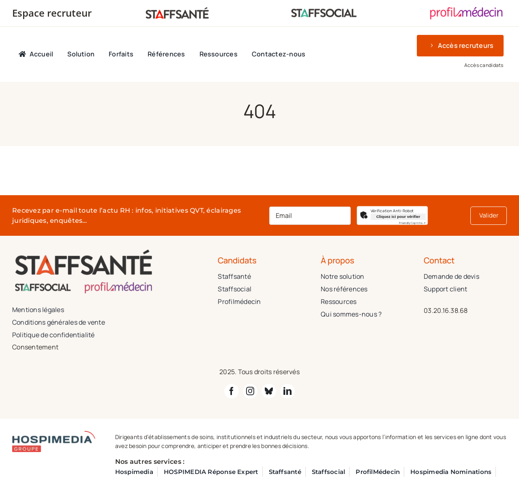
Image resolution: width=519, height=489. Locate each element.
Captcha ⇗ (412, 223)
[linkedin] (287, 391)
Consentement (35, 347)
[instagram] (250, 391)
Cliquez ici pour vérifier (398, 216)
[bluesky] (269, 391)
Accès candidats (484, 65)
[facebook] (231, 391)
